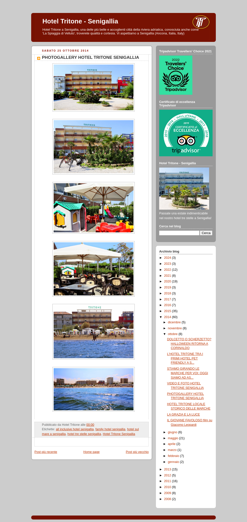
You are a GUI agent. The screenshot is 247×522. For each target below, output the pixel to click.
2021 (168, 275)
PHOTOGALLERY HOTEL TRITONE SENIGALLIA (90, 57)
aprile (172, 444)
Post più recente (45, 452)
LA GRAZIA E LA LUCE (183, 414)
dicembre (175, 322)
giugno (173, 432)
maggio (173, 438)
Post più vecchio (137, 452)
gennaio (174, 462)
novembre (175, 328)
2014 (168, 317)
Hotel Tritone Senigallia (119, 434)
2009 (168, 493)
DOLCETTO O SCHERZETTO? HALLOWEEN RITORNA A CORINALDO (189, 344)
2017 (168, 299)
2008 (168, 499)
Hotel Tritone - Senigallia (80, 21)
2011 (168, 481)
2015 (168, 311)
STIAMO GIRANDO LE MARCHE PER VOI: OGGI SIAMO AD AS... (187, 373)
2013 (168, 469)
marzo (173, 450)
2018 (168, 293)
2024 (168, 258)
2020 (168, 281)
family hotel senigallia (110, 429)
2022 (168, 269)
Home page (91, 452)
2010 (168, 487)
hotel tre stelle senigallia (84, 434)
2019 (168, 287)
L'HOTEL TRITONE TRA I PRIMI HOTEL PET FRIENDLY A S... (185, 358)
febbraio (174, 456)
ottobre (173, 334)
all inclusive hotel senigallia (75, 429)
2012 (168, 475)
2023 (168, 263)
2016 (168, 305)
